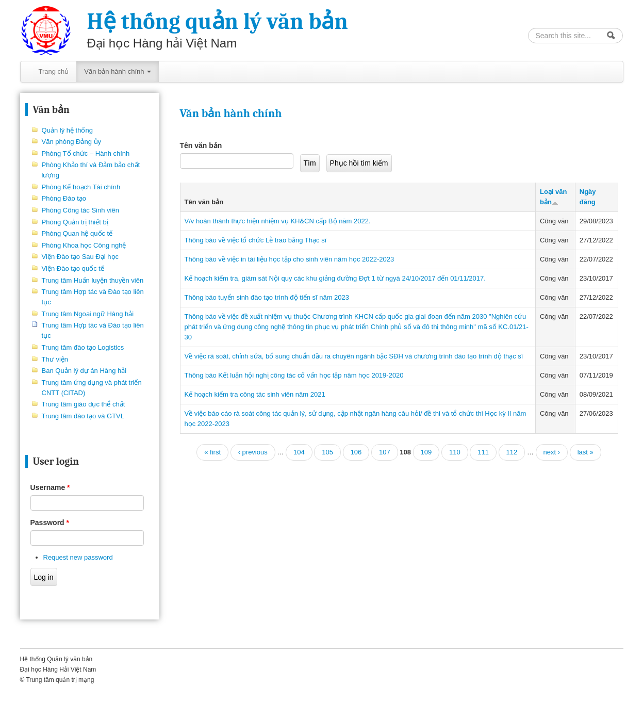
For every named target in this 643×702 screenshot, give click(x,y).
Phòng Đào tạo (64, 198)
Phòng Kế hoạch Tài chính (81, 187)
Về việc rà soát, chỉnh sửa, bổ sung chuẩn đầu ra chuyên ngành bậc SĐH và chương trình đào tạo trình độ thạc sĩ (354, 356)
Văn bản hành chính (117, 71)
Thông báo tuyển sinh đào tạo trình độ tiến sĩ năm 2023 (267, 297)
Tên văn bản (201, 145)
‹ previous (253, 452)
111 (483, 452)
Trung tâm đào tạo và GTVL (83, 416)
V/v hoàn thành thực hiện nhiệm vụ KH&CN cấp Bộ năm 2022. (278, 221)
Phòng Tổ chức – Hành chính (86, 153)
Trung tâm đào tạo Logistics (83, 347)
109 (426, 452)
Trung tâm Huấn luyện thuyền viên (93, 280)
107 (384, 452)
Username (50, 487)
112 (512, 452)
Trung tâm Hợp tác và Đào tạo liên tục (93, 297)
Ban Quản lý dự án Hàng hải (84, 370)
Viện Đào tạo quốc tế (73, 268)
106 (356, 452)
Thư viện (55, 359)
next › (551, 452)
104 (299, 452)
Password (49, 522)
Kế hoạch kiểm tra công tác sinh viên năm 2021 (255, 394)
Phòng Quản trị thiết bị (75, 222)
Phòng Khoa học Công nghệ (84, 245)
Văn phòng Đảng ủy (71, 141)
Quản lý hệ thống (67, 130)
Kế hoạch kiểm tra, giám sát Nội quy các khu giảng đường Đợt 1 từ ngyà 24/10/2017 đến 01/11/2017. (335, 278)
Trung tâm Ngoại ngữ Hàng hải (88, 314)
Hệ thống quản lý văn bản (217, 21)
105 (327, 452)
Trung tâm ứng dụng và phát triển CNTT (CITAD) (92, 388)
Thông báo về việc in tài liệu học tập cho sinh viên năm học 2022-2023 (289, 259)
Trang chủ (54, 71)
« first (212, 452)
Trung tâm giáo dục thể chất (83, 404)
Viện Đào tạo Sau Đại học (80, 256)
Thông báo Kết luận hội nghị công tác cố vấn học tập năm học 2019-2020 (294, 375)
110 (454, 452)
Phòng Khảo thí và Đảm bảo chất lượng (91, 170)
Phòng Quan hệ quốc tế (77, 233)
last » (585, 452)
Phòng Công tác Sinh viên (80, 210)
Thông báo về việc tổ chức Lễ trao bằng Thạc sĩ (256, 240)
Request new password (78, 557)
